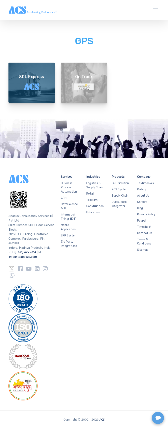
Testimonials (145, 183)
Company (143, 176)
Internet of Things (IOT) (68, 217)
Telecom (92, 200)
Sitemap (142, 250)
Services (66, 176)
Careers (142, 202)
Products (118, 176)
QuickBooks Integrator (119, 204)
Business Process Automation (69, 187)
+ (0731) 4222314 (24, 252)
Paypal (141, 220)
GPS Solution (120, 183)
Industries (93, 176)
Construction (95, 206)
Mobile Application (68, 227)
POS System (120, 189)
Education (93, 212)
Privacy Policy (146, 214)
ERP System (69, 235)
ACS (102, 419)
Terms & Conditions (144, 241)
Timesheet (144, 227)
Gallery (141, 189)
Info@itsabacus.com (22, 257)
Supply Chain (120, 195)
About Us (143, 195)
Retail (90, 193)
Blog (140, 208)
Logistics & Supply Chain (94, 185)
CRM (64, 198)
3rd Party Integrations (69, 244)
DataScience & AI (69, 206)
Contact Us (144, 233)
